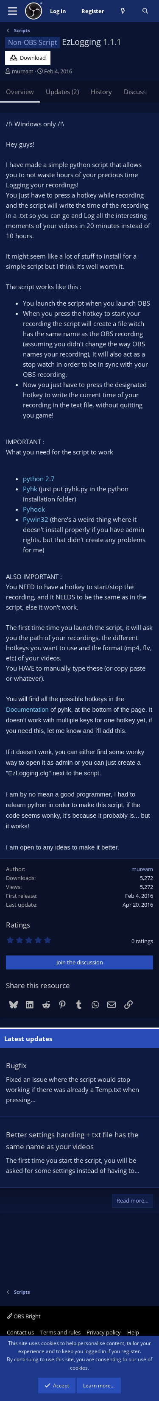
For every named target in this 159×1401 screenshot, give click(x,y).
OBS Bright (24, 1316)
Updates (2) (62, 91)
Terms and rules (60, 1332)
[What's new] (123, 11)
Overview (20, 91)
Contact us (20, 1332)
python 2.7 (39, 478)
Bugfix (16, 1065)
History (101, 91)
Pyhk (30, 489)
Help (133, 1332)
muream (22, 71)
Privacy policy (103, 1332)
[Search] (145, 11)
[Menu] (12, 11)
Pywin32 (35, 519)
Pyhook (34, 509)
